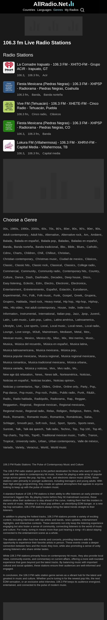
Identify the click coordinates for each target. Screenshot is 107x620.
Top (74, 429)
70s (51, 228)
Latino (47, 319)
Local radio (92, 325)
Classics (69, 265)
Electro (49, 283)
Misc (56, 338)
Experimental (11, 295)
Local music (57, 325)
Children (29, 253)
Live (19, 325)
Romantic (18, 416)
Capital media (51, 153)
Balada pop (48, 240)
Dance (19, 277)
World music (59, 447)
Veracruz (32, 447)
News (38, 374)
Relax (50, 410)
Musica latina (78, 344)
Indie (72, 307)
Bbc (62, 246)
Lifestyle (8, 325)
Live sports (31, 325)
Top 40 (97, 429)
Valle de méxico (88, 441)
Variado (8, 447)
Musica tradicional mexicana (46, 362)
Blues (80, 246)
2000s (35, 228)
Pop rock (41, 392)
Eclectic (29, 283)
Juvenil (94, 313)
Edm (39, 283)
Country (94, 271)
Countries (29, 9)
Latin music (19, 319)
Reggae (80, 398)
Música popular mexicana (19, 356)
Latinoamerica (84, 319)
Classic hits (22, 265)
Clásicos (55, 114)
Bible (71, 246)
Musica (7, 344)
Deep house (72, 277)
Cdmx (7, 253)
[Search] (82, 10)
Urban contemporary (62, 441)
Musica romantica (14, 362)
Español (51, 289)
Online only (71, 386)
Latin (6, 319)
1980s (14, 228)
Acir (45, 75)
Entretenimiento (34, 289)
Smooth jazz (25, 423)
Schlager (8, 423)
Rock (6, 416)
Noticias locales (41, 380)
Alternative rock (71, 234)
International (47, 313)
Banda (36, 94)
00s (5, 228)
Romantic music (37, 416)
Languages (44, 9)
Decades (56, 277)
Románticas (74, 416)
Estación (65, 289)
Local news (75, 325)
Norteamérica (68, 374)
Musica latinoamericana (18, 350)
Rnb (96, 410)
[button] (53, 55)
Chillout (50, 253)
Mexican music (12, 338)
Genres (58, 9)
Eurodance (80, 289)
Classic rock (40, 265)
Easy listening (12, 283)
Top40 (35, 435)
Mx (74, 368)
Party (84, 386)
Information (10, 313)
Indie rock (83, 307)
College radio (86, 265)
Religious (76, 410)
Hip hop (68, 301)
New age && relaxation (18, 374)
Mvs (52, 368)
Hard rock (35, 301)
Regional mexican (45, 404)
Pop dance (10, 392)
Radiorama (58, 398)
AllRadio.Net (53, 4)
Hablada (21, 301)
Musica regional (48, 356)
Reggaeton (10, 404)
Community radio (49, 271)
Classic (7, 265)
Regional (25, 404)
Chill (40, 253)
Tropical (8, 441)
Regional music (13, 410)
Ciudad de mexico (71, 259)
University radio (26, 441)
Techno (65, 429)
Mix (64, 338)
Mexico (29, 338)
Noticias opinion (63, 380)
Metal (77, 331)
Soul (52, 423)
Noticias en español (15, 380)
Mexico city (43, 338)
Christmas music (46, 259)
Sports (71, 423)
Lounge (8, 331)
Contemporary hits (74, 271)
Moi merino (76, 338)
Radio (7, 398)
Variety (19, 447)
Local (44, 325)
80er (66, 228)
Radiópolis (41, 398)
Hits (5, 307)
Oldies (46, 386)
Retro (87, 410)
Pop (92, 386)
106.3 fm (33, 75)
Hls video (17, 307)
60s (44, 228)
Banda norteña (53, 94)
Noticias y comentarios (17, 386)
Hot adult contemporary (40, 307)
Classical (56, 265)
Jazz (76, 313)
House (62, 307)
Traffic (82, 435)
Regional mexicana (71, 404)
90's (81, 228)
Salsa (88, 416)
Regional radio (34, 410)
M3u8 (36, 331)
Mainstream (49, 331)
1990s (25, 228)
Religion (61, 410)
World (44, 447)
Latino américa (63, 319)
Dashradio (41, 277)
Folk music (44, 295)
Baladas (63, 240)
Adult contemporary (15, 234)
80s (74, 228)
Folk (32, 295)
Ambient (96, 234)
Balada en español (27, 240)
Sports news (86, 423)
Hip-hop (81, 301)
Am (86, 234)
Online (57, 386)
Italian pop (63, 313)
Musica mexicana (47, 350)
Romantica (57, 416)
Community (28, 271)
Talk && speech (33, 429)
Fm (25, 295)
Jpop (84, 313)
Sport (61, 423)
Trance (92, 435)
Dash (29, 277)
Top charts (9, 435)
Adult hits (37, 234)
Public (53, 392)
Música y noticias (36, 368)
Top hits (24, 435)
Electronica (78, 283)
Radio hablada (22, 398)
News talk (51, 374)
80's (58, 228)
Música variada (13, 368)
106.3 (20, 75)
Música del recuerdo (28, 344)
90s (97, 228)
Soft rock (41, 423)
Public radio (67, 392)
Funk (57, 295)
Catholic (92, 246)
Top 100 (85, 429)
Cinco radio (39, 114)
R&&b (90, 392)
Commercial (11, 271)
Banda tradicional (46, 246)
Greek (78, 295)
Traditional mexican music (58, 435)
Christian (63, 253)
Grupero (8, 301)
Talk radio (52, 429)
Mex (86, 331)
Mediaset (66, 331)
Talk (18, 429)
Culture (7, 277)
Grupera (90, 295)
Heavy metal (53, 301)
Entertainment (12, 289)
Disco (86, 277)
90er (90, 228)
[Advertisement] (54, 26)
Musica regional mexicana (78, 356)
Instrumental (28, 313)
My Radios (71, 9)
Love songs (22, 331)
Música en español (55, 344)
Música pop (68, 350)
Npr (37, 386)
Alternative (52, 234)
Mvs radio (63, 368)
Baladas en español (84, 240)
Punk (81, 392)
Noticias (85, 374)
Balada (7, 240)
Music (89, 338)
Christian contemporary (18, 259)
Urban (42, 441)
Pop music (26, 392)
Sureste (8, 429)
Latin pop (35, 319)
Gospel (67, 295)
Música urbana (76, 362)
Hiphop (93, 301)
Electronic (62, 283)
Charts (17, 253)
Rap (69, 398)
